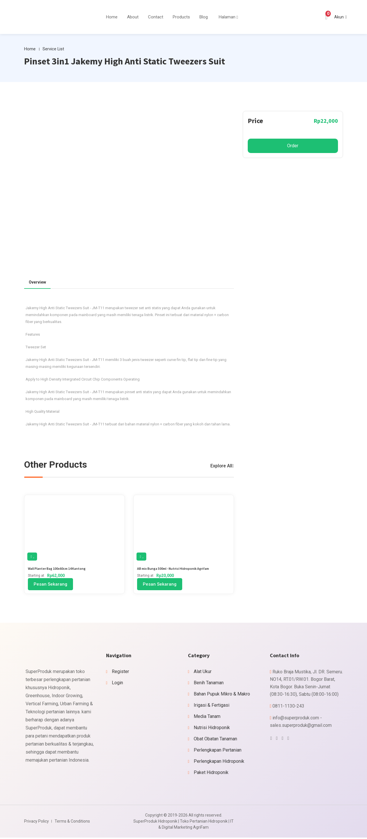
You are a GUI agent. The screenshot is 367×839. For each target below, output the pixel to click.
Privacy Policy (36, 822)
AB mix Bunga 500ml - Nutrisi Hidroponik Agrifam (179, 569)
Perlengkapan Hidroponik (219, 762)
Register (120, 673)
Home (112, 17)
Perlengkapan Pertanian (217, 751)
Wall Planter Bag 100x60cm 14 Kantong (61, 569)
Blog (203, 17)
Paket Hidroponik (211, 774)
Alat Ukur (203, 673)
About (133, 17)
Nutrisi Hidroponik (212, 729)
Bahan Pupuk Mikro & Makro (222, 695)
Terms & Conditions (72, 822)
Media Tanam (207, 717)
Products (181, 17)
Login (117, 684)
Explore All (219, 466)
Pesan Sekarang (50, 585)
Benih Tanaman (209, 684)
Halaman (227, 17)
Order (292, 146)
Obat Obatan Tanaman (215, 740)
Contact (155, 17)
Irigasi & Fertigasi (211, 706)
